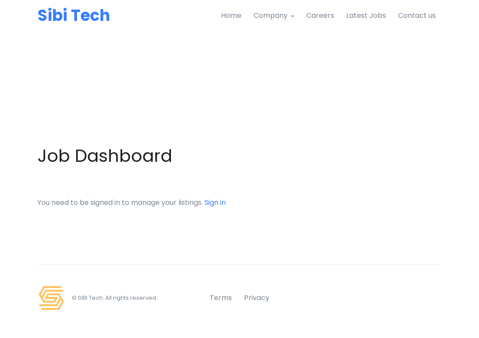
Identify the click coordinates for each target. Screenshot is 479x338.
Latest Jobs (366, 15)
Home (231, 15)
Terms (221, 298)
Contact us (417, 15)
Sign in (215, 202)
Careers (320, 15)
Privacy (256, 298)
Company (271, 15)
